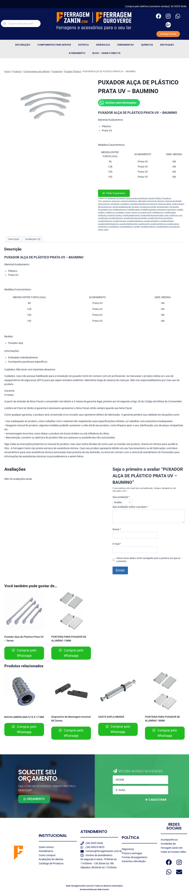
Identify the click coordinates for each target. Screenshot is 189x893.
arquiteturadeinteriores (139, 204)
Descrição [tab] (14, 239)
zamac (100, 229)
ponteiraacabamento (131, 215)
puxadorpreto (143, 224)
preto (166, 215)
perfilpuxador (170, 212)
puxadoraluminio (116, 218)
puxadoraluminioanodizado (135, 218)
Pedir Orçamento (115, 193)
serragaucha (174, 227)
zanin (106, 229)
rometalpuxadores (147, 227)
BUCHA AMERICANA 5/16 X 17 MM (24, 717)
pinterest (111, 215)
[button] (141, 193)
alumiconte (152, 201)
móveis (128, 212)
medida (180, 210)
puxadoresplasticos (152, 221)
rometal (136, 227)
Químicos (147, 44)
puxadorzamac (173, 224)
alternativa (142, 201)
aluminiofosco (104, 204)
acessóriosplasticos (129, 201)
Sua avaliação (121, 497)
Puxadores (167, 198)
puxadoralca (103, 218)
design (181, 204)
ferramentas (103, 210)
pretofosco (173, 215)
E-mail (117, 543)
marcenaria (161, 210)
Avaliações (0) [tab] (32, 239)
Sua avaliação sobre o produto (130, 506)
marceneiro (171, 210)
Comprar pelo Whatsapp (26, 652)
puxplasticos (113, 227)
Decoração (22, 44)
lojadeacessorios (119, 210)
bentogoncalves (164, 204)
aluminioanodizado (173, 201)
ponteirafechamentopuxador (152, 215)
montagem (119, 212)
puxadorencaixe (119, 221)
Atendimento (77, 53)
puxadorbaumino (105, 221)
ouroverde (142, 212)
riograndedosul (126, 227)
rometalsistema (162, 227)
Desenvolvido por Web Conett (94, 889)
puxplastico (103, 227)
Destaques (167, 44)
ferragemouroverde (148, 207)
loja (110, 210)
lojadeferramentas (148, 210)
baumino (153, 204)
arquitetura (124, 204)
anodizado (115, 204)
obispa (134, 212)
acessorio (107, 201)
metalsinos (110, 212)
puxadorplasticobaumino (108, 224)
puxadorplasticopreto (128, 224)
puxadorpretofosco (158, 224)
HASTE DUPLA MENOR (111, 716)
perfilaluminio (158, 212)
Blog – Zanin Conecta (106, 53)
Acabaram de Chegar (116, 198)
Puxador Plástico (155, 198)
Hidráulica (103, 44)
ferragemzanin (163, 207)
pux (180, 215)
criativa (175, 204)
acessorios (115, 201)
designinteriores (105, 207)
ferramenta (174, 207)
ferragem (135, 207)
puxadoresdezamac (135, 221)
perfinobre (102, 215)
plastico (118, 215)
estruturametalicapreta (121, 207)
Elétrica (83, 44)
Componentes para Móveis (54, 44)
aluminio (161, 201)
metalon (101, 212)
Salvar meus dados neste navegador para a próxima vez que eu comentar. (148, 559)
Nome (117, 529)
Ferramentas (125, 44)
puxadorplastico (167, 221)
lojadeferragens (133, 210)
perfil (149, 212)
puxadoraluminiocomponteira (160, 218)
